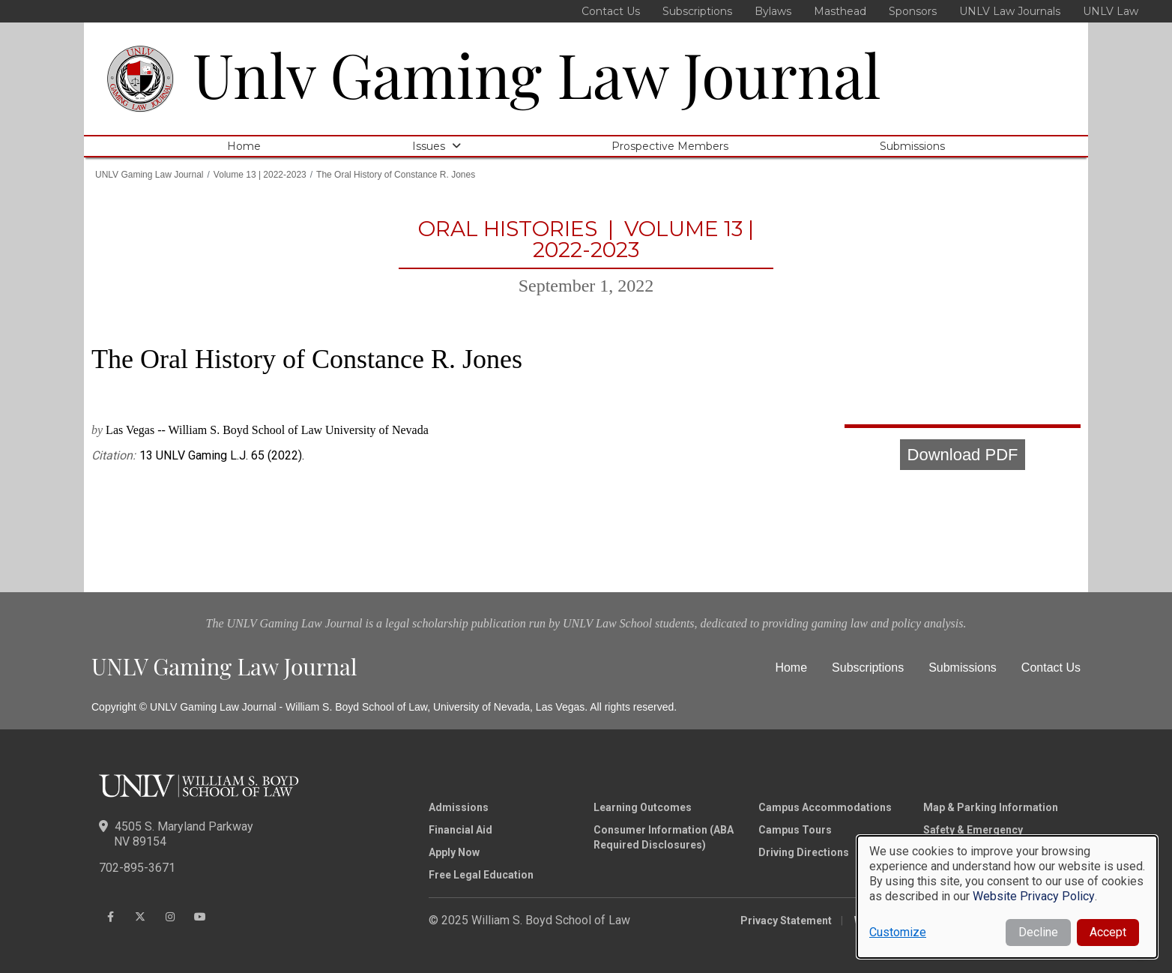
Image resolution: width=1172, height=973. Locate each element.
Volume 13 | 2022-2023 (260, 174)
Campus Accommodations (825, 807)
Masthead (840, 11)
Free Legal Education (481, 875)
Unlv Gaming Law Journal (537, 73)
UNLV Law (1110, 11)
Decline (1038, 932)
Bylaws (773, 11)
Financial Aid (460, 830)
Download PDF (962, 454)
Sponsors (913, 11)
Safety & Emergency (973, 830)
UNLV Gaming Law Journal (149, 174)
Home (244, 146)
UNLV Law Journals (1009, 11)
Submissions (912, 146)
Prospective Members (669, 146)
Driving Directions (803, 852)
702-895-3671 (137, 868)
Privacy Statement (786, 921)
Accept (1108, 932)
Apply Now (454, 852)
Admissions (459, 807)
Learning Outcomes (642, 807)
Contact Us (611, 11)
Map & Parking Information (990, 807)
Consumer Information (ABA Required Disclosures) (663, 837)
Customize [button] (897, 932)
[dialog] (1007, 897)
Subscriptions (697, 11)
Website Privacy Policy (1034, 896)
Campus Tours (795, 830)
